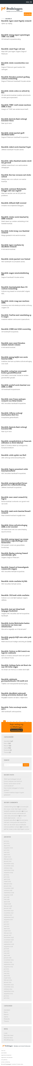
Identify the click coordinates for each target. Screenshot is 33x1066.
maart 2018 (7, 904)
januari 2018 (7, 908)
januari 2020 (7, 861)
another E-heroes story (17, 1064)
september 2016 (9, 944)
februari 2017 (8, 933)
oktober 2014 (8, 989)
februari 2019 (8, 884)
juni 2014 (6, 998)
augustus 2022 (8, 848)
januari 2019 (7, 886)
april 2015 (7, 975)
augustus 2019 (8, 872)
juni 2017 (6, 924)
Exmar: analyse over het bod (13, 781)
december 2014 (9, 984)
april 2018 (7, 901)
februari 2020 (8, 859)
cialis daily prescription (11, 816)
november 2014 (9, 987)
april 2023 (7, 845)
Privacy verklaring (5, 1062)
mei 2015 (6, 973)
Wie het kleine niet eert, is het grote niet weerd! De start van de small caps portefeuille (16, 822)
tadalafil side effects (10, 820)
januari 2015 (7, 982)
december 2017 (9, 910)
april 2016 (7, 955)
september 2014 (9, 991)
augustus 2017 (8, 919)
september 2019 (9, 870)
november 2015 (8, 960)
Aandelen (7, 741)
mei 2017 (6, 926)
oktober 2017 (8, 915)
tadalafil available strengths (12, 811)
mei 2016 (6, 953)
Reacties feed (8, 1037)
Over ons (3, 1050)
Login (5, 1033)
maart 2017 (7, 931)
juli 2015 (6, 969)
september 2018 (9, 892)
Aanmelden (16, 730)
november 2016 (9, 940)
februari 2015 (8, 980)
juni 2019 (6, 877)
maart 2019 (7, 881)
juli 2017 (6, 922)
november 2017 (8, 913)
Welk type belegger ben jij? (12, 779)
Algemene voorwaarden (6, 1057)
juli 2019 (6, 875)
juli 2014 (6, 996)
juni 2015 (6, 971)
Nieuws (6, 745)
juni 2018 (6, 897)
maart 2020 (7, 857)
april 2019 (7, 879)
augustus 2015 (8, 966)
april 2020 (7, 854)
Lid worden (28, 14)
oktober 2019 (8, 868)
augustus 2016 (8, 946)
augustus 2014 (8, 993)
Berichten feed (8, 1035)
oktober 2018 (8, 890)
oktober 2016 (8, 942)
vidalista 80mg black (10, 807)
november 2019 (9, 866)
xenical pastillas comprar (12, 827)
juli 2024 (6, 841)
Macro (6, 743)
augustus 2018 (8, 895)
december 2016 (9, 937)
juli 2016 (6, 949)
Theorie (6, 752)
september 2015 (9, 964)
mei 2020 (7, 852)
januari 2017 (7, 935)
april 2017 (7, 928)
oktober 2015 (8, 962)
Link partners (4, 1059)
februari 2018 (8, 906)
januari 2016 (7, 958)
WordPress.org (8, 1040)
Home (2, 18)
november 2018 (9, 888)
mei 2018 (6, 899)
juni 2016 (6, 951)
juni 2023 (6, 843)
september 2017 (9, 917)
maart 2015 (7, 978)
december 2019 (9, 863)
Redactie (7, 750)
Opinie (6, 748)
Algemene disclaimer (6, 1055)
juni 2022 (6, 850)
